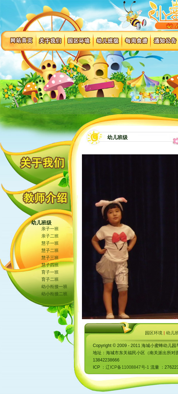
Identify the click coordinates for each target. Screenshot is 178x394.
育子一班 (50, 272)
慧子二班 (50, 250)
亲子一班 (50, 228)
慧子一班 (50, 243)
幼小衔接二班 (54, 293)
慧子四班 (50, 264)
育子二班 (50, 279)
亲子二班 (50, 236)
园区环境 (153, 332)
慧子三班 (50, 257)
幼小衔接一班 (54, 286)
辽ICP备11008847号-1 (127, 367)
